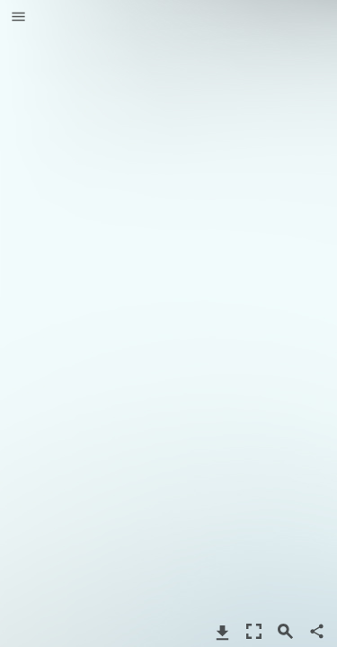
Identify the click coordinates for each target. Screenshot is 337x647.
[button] (18, 17)
